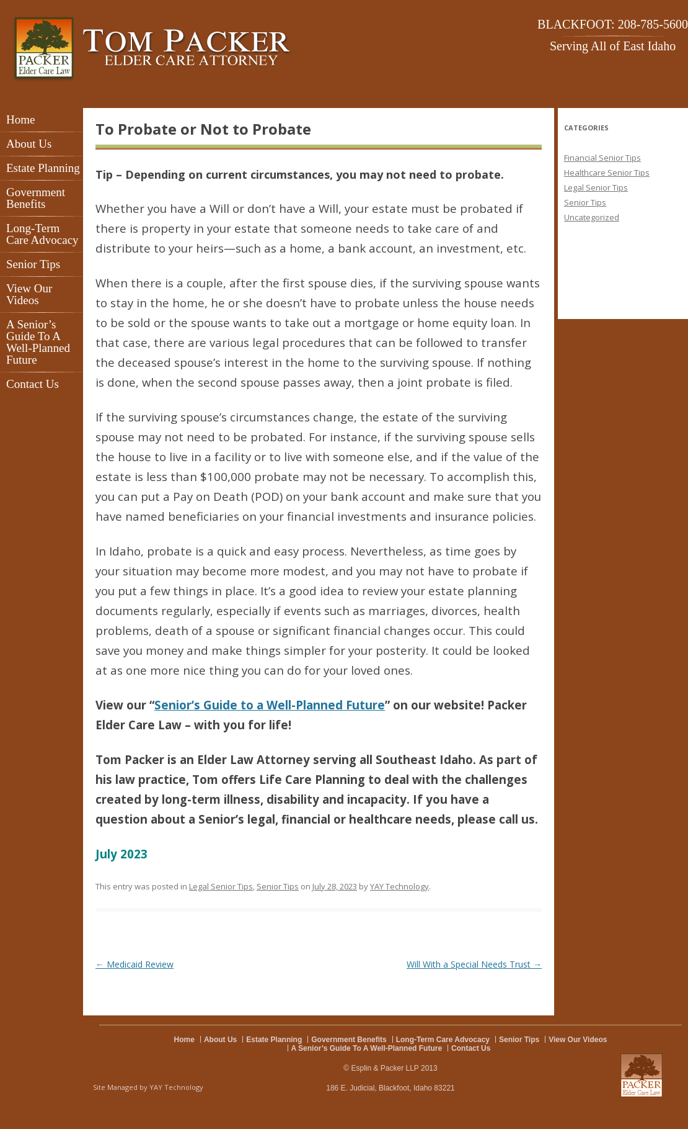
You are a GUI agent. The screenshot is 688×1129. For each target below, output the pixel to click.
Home (20, 119)
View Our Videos (29, 294)
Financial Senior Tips (602, 157)
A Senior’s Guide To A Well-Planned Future (38, 342)
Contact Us (32, 383)
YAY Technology (399, 886)
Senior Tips (33, 264)
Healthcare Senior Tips (607, 172)
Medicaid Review (134, 964)
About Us (28, 143)
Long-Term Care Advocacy (42, 234)
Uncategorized (591, 217)
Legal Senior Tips (221, 886)
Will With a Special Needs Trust (474, 964)
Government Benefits (35, 198)
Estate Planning (43, 167)
